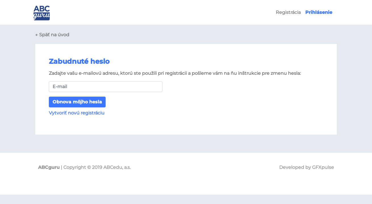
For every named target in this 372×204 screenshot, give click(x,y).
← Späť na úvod (52, 34)
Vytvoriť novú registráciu (77, 113)
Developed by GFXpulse (306, 167)
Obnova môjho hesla (77, 102)
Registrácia (288, 12)
